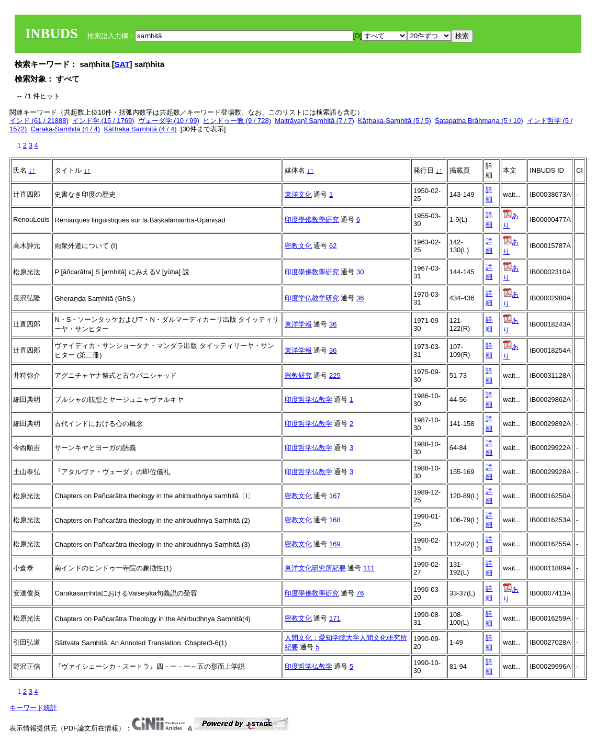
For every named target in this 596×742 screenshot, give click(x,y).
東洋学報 (298, 324)
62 (332, 246)
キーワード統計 (33, 708)
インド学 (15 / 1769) (103, 121)
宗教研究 (298, 375)
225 (335, 375)
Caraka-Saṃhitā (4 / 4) (65, 129)
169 (335, 544)
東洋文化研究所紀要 (315, 568)
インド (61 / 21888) (39, 121)
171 (335, 618)
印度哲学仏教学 (308, 399)
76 (360, 593)
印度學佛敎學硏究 (312, 219)
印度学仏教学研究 (312, 298)
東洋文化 (298, 194)
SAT (122, 64)
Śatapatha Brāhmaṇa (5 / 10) (479, 121)
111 (369, 568)
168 (335, 520)
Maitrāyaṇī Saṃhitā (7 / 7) (314, 121)
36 (360, 298)
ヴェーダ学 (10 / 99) (168, 121)
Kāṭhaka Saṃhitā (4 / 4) (140, 129)
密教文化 (298, 246)
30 (360, 272)
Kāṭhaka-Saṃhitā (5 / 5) (394, 121)
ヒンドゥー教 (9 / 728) (237, 121)
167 (335, 496)
